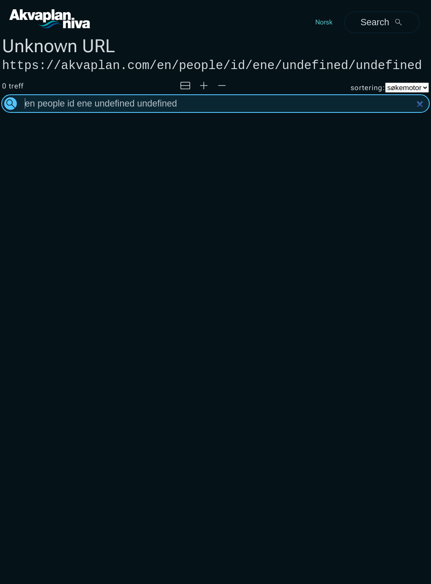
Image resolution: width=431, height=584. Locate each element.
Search (381, 22)
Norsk (324, 22)
